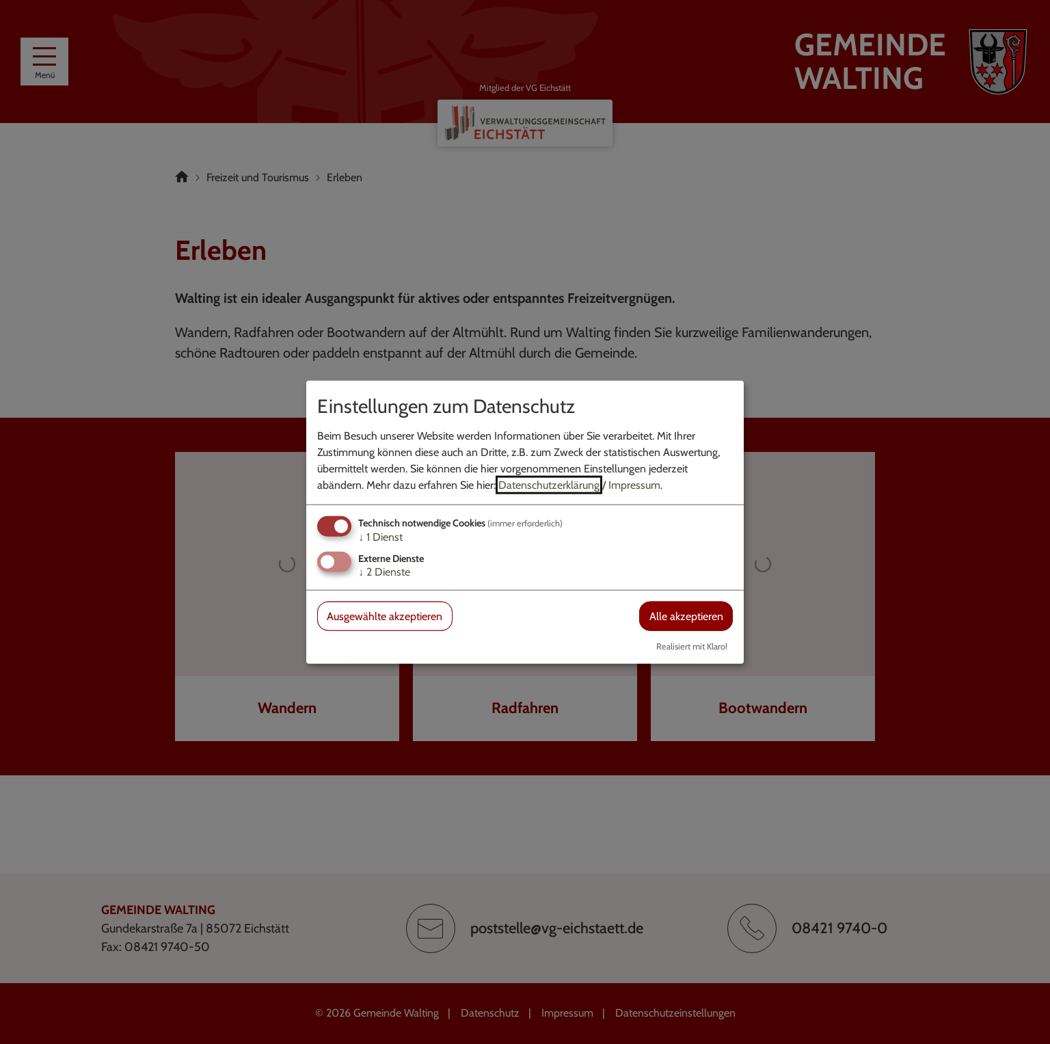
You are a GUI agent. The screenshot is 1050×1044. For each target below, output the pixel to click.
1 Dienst (380, 536)
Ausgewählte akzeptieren (384, 616)
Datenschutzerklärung (549, 484)
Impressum (634, 484)
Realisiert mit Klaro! (691, 646)
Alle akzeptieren (686, 616)
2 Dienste (384, 571)
